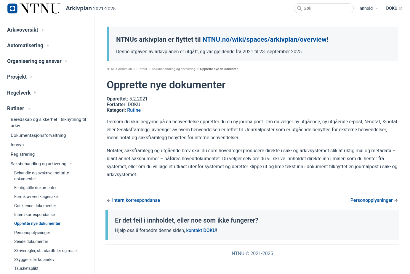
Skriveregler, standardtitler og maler (46, 250)
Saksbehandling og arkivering (174, 69)
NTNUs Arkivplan (119, 69)
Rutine (134, 110)
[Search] (324, 8)
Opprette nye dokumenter (37, 223)
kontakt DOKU (201, 230)
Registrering (23, 154)
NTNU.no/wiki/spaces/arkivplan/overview (264, 39)
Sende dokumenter (31, 241)
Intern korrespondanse (34, 214)
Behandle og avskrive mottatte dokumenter (41, 176)
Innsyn (17, 144)
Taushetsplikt (26, 268)
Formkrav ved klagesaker (36, 196)
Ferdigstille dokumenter (35, 187)
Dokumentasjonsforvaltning (38, 135)
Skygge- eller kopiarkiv (34, 259)
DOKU (394, 8)
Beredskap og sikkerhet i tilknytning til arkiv (48, 122)
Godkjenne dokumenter (35, 205)
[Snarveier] (368, 8)
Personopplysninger (32, 232)
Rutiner (142, 69)
